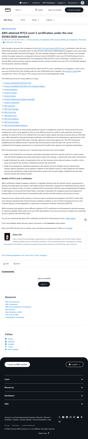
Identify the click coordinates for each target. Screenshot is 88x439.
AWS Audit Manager (11, 109)
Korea (27, 255)
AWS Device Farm (10, 116)
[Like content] (6, 263)
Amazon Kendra (10, 96)
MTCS (32, 255)
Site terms (15, 425)
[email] (59, 422)
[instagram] (71, 417)
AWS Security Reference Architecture (18, 307)
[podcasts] (81, 417)
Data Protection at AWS (13, 312)
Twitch (9, 347)
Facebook (10, 342)
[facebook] (63, 417)
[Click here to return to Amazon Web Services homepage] (8, 11)
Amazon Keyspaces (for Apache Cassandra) (19, 99)
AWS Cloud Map (10, 112)
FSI (23, 255)
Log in (44, 284)
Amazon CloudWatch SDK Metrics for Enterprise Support (24, 86)
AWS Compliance (11, 304)
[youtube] (78, 417)
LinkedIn (9, 344)
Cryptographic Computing (14, 317)
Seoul (37, 255)
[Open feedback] (85, 219)
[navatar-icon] (82, 3)
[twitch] (74, 417)
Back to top (44, 433)
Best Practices (10, 309)
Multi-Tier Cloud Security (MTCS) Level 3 (51, 48)
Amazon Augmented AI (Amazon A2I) (17, 83)
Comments (8, 42)
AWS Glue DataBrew (11, 119)
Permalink (82, 40)
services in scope (71, 71)
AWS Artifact (71, 218)
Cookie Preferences (28, 425)
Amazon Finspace (10, 93)
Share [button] (18, 42)
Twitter (69, 228)
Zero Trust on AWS (11, 315)
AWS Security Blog (9, 29)
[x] (59, 417)
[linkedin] (67, 417)
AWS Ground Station (11, 122)
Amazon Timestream (11, 102)
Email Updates (11, 349)
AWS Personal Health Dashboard (15, 125)
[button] (84, 3)
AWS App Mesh (9, 106)
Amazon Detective (10, 89)
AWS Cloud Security (12, 302)
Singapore (43, 255)
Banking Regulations (13, 255)
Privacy (7, 425)
